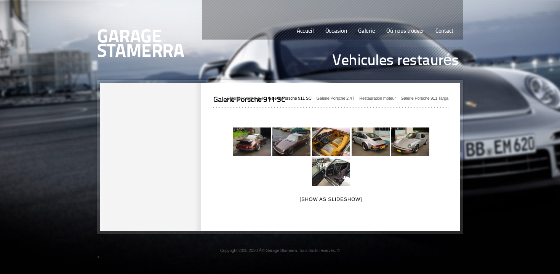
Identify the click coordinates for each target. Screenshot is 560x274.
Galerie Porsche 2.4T (336, 98)
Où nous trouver (405, 31)
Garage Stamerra (140, 45)
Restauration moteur (377, 98)
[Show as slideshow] (331, 199)
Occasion (336, 31)
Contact (444, 31)
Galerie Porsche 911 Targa (424, 98)
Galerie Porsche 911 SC (290, 98)
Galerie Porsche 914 (245, 98)
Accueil (305, 31)
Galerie (366, 31)
